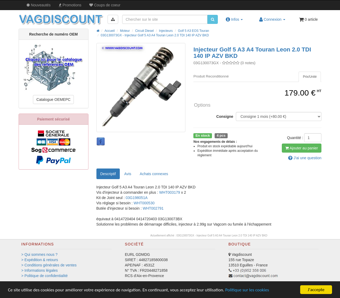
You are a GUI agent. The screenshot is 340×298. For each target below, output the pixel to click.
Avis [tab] (127, 174)
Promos (70, 5)
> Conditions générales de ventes (48, 265)
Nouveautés (39, 5)
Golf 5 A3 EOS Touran (193, 31)
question (304, 158)
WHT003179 (170, 192)
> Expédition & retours (39, 260)
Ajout (301, 148)
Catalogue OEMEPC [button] (53, 99)
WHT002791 (153, 208)
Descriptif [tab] (108, 174)
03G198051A (137, 198)
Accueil (109, 31)
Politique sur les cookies (247, 290)
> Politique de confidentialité (44, 276)
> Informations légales (39, 270)
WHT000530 (144, 203)
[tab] (310, 77)
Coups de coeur (104, 5)
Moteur (125, 31)
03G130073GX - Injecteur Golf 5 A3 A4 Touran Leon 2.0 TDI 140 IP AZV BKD (155, 35)
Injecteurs (166, 31)
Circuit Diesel (144, 31)
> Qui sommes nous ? (39, 254)
